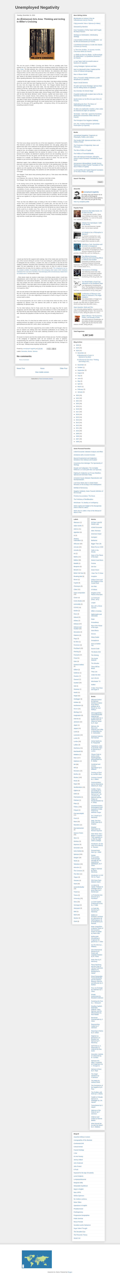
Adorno (76, 529)
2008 (77, 436)
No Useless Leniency (80, 1199)
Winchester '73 (95, 681)
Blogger (70, 1272)
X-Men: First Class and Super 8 (97, 688)
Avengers (94, 537)
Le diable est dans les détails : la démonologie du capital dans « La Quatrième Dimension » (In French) (88, 56)
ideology (76, 712)
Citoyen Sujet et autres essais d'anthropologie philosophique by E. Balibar (96, 758)
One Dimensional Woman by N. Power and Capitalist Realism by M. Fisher (96, 953)
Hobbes (76, 702)
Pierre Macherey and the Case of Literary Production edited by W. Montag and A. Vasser (97, 969)
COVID (76, 607)
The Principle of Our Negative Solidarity (86, 120)
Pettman (76, 800)
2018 (77, 409)
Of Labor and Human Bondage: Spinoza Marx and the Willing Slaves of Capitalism (88, 86)
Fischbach (77, 648)
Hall (75, 686)
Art (74, 553)
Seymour (76, 844)
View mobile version (42, 372)
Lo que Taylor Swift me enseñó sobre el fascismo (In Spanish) (86, 62)
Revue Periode (78, 1222)
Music (75, 780)
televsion (76, 867)
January (80, 392)
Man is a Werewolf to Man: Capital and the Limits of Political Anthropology (87, 70)
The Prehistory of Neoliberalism (83, 499)
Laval (75, 731)
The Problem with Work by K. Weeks (97, 1093)
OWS (75, 794)
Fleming (76, 651)
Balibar (76, 560)
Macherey (77, 748)
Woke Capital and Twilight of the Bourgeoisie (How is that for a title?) (87, 506)
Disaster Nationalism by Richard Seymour (96, 828)
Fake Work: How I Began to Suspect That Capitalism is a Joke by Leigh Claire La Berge (96, 837)
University (77, 898)
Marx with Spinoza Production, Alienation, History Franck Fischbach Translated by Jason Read (88, 158)
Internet (76, 718)
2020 (77, 403)
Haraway (76, 689)
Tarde (75, 861)
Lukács (76, 745)
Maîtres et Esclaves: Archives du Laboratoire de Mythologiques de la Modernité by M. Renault (97, 919)
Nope (92, 619)
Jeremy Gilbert (78, 1160)
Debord (76, 617)
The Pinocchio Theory (80, 1235)
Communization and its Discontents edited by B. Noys (97, 784)
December (80, 353)
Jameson (76, 722)
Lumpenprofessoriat (80, 1179)
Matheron (77, 761)
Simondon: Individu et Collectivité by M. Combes (97, 1055)
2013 (77, 422)
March (79, 386)
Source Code (95, 648)
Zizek (75, 921)
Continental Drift (79, 1143)
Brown (76, 579)
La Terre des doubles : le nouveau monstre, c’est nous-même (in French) (87, 50)
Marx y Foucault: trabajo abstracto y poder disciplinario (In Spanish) (87, 78)
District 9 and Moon (97, 560)
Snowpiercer (95, 640)
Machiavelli (77, 751)
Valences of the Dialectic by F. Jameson (96, 1112)
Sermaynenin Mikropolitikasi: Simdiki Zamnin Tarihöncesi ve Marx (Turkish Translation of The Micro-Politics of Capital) (88, 165)
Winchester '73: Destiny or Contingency (86, 502)
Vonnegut (77, 905)
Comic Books (78, 601)
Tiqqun (76, 877)
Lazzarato (77, 735)
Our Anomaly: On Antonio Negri (83, 91)
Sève (75, 838)
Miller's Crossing (96, 611)
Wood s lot (77, 1238)
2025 (77, 348)
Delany (76, 620)
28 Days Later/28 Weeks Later (96, 523)
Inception (94, 576)
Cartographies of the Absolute (83, 1140)
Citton (75, 589)
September (81, 370)
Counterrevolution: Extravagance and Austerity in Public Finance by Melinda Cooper (97, 809)
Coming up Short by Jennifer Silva (96, 773)
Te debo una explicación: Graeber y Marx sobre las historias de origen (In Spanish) (88, 109)
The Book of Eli (96, 652)
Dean (75, 614)
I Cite (75, 1153)
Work (75, 915)
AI (74, 535)
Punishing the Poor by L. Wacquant (97, 1002)
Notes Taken (77, 1202)
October (80, 367)
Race (75, 821)
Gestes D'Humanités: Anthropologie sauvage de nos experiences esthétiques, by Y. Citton (96, 860)
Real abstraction (79, 828)
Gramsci (76, 679)
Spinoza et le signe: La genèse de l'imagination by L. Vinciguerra (97, 1063)
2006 (77, 441)
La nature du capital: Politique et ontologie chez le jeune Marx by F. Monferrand (97, 888)
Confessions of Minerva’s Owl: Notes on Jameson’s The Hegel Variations (91, 295)
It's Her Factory (78, 1156)
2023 (77, 395)
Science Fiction (78, 833)
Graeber (76, 676)
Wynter (76, 918)
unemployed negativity (91, 192)
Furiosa (93, 563)
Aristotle (76, 550)
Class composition (79, 593)
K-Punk (76, 1169)
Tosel (75, 884)
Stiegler (76, 857)
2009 (77, 433)
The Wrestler (95, 663)
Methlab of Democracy (81, 488)
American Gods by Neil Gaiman (97, 737)
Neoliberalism (78, 787)
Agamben (77, 532)
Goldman (76, 673)
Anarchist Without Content (82, 1137)
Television (77, 864)
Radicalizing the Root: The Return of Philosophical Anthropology (85, 104)
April (79, 384)
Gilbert (76, 669)
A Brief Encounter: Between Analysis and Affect (88, 451)
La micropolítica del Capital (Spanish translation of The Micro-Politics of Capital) (88, 170)
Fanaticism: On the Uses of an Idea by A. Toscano (97, 845)
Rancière (76, 825)
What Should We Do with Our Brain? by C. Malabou (97, 1125)
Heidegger (77, 699)
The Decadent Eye (79, 1231)
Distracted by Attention (81, 26)
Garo (75, 661)
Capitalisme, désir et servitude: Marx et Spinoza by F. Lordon (96, 748)
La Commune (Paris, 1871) (95, 598)
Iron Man (94, 586)
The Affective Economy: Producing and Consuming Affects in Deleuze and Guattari (92, 258)
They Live (94, 671)
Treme (76, 895)
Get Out (93, 566)
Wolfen (93, 684)
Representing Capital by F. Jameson (95, 1026)
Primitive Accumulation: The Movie (84, 496)
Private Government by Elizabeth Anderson (97, 996)
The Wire (76, 874)
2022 (77, 398)
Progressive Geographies (81, 1215)
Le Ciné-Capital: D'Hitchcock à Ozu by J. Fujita (97, 903)
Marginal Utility (78, 1182)
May (78, 381)
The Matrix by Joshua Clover (95, 1081)
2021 (77, 401)
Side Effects (95, 630)
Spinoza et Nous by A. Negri (96, 1070)
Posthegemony (78, 1212)
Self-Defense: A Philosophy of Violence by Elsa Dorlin (96, 1048)
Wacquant (77, 908)
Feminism (77, 645)
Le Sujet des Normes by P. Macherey (95, 910)
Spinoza (35, 351)
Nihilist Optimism (79, 1196)
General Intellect (79, 664)
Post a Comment (24, 360)
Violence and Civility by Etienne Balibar (96, 1118)
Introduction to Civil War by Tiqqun (97, 876)
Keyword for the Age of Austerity (84, 1173)
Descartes (24, 351)
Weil (75, 911)
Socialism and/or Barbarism (82, 1225)
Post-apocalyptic (79, 813)
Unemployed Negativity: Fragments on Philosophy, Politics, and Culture (85, 136)
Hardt (75, 692)
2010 (77, 431)
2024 (77, 350)
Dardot (76, 610)
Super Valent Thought (80, 1228)
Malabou (76, 754)
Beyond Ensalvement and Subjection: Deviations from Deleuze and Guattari (85, 459)
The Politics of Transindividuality (84, 153)
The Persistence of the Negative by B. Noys (97, 1087)
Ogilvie (76, 790)
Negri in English (78, 1189)
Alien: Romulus (96, 530)
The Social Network (94, 659)
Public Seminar (78, 1218)
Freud (75, 658)
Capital (76, 583)
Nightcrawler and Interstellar (96, 615)
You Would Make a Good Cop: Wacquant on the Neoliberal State (92, 282)
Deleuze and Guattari (78, 627)
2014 (77, 420)
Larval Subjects (78, 1176)
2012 (77, 425)
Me (75, 764)
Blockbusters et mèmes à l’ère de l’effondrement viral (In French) (84, 19)
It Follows (94, 589)
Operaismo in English (80, 1205)
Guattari (76, 682)
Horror (76, 709)
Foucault (76, 655)
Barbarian (94, 540)
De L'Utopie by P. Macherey (96, 816)
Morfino (76, 774)
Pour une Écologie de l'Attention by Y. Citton (97, 989)
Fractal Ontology (79, 1150)
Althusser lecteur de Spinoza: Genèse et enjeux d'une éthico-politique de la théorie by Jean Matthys (96, 704)
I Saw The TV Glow (97, 573)
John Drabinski (78, 1163)
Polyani (76, 810)
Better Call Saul (78, 573)
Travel (75, 892)
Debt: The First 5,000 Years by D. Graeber (96, 822)
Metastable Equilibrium (81, 1186)
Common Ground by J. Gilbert (96, 778)
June (79, 378)
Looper (93, 602)
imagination (77, 715)
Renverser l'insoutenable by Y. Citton (97, 1019)
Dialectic (76, 635)
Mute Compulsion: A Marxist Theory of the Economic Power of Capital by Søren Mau (97, 930)
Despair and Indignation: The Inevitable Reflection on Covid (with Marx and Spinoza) (87, 468)
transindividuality (79, 887)
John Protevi (77, 1166)
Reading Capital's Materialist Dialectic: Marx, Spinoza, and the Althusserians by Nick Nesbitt (96, 1010)
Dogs (75, 638)
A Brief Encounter (96, 527)
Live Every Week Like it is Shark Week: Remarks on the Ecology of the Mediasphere (87, 483)
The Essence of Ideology (89, 270)
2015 (77, 417)
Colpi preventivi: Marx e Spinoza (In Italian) (87, 23)
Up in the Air (95, 678)
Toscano (76, 880)
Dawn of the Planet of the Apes (97, 556)
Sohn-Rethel (77, 851)
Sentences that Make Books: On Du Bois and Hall (92, 211)
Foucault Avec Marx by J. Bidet (96, 851)
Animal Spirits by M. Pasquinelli (96, 742)
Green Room (95, 570)
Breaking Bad (78, 576)
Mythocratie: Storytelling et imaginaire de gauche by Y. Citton (97, 939)
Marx (75, 758)
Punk (75, 818)
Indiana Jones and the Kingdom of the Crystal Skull (97, 581)
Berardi (76, 570)
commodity (77, 604)
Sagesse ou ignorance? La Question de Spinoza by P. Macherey (95, 1039)
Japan (75, 725)
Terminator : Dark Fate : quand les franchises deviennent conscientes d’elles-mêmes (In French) (88, 115)
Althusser (76, 544)
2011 (77, 428)
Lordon (76, 741)
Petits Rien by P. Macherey (96, 960)
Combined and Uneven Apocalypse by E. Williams (96, 766)
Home (42, 368)
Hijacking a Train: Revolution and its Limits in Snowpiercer (92, 245)
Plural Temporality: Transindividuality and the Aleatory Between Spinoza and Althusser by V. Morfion (97, 981)
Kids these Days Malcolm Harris (96, 881)
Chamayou (77, 586)
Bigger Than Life (96, 544)
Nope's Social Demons (81, 82)
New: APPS (77, 1192)
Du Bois (76, 642)
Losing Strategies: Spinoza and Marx (85, 66)
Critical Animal (78, 1146)
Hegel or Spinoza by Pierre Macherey (96, 870)
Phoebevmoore (78, 1209)
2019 (77, 406)
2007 (77, 439)
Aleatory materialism (77, 539)
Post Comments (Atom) (46, 378)
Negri (75, 784)
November (80, 365)
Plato (75, 803)
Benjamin (76, 566)
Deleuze (76, 624)
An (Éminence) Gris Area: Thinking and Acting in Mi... (88, 360)
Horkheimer (77, 705)
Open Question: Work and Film (83, 307)
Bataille (76, 563)
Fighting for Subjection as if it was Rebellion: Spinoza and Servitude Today (87, 473)
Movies (30, 351)
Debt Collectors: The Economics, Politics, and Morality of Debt (92, 316)
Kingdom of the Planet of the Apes (97, 593)
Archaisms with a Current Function (84, 455)
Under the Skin (95, 675)
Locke (75, 738)
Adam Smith (77, 525)
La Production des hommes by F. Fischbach (96, 896)
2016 (77, 414)
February (80, 389)
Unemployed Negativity (37, 7)
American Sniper (96, 534)
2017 (77, 412)
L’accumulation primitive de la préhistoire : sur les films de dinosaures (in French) (88, 40)
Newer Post (21, 368)
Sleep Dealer (95, 637)
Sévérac (76, 841)
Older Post (63, 368)
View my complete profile (81, 202)
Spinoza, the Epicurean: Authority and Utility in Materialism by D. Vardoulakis (97, 729)
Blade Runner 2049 (97, 547)
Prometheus (95, 622)
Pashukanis (77, 797)
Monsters (76, 771)
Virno (75, 902)
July (78, 375)
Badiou (76, 557)
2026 (77, 345)
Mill (75, 767)
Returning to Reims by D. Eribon (97, 1031)
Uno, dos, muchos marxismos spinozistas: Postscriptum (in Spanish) (87, 124)
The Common (78, 870)
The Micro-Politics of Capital (82, 150)
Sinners (93, 634)
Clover (76, 597)
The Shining (95, 655)
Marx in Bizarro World (80, 74)
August (79, 373)
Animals (76, 547)
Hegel (75, 696)
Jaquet (76, 728)
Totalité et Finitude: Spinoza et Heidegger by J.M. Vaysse (97, 1099)
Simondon (77, 848)
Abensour (77, 522)
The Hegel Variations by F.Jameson (95, 1075)
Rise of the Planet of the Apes (96, 626)
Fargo (22, 69)
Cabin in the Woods (95, 551)
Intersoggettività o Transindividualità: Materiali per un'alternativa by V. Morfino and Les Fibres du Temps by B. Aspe (97, 718)
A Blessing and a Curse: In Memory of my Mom (85, 356)
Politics (76, 807)
